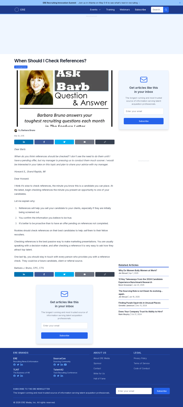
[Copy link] (105, 142)
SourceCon (59, 358)
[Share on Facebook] (44, 142)
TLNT (16, 369)
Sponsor (97, 363)
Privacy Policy (140, 358)
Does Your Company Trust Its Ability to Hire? (141, 311)
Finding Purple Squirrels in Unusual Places (140, 303)
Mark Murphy (124, 314)
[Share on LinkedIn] (23, 142)
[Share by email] (84, 142)
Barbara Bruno (28, 130)
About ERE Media (102, 358)
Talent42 (58, 369)
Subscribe (64, 335)
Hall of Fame (99, 378)
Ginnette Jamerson (126, 305)
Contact (97, 368)
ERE (15, 358)
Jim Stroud (123, 273)
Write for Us (99, 373)
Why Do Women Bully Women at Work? (138, 270)
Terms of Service (142, 363)
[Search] (166, 10)
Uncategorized (20, 67)
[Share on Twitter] (64, 142)
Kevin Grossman (125, 285)
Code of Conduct (142, 368)
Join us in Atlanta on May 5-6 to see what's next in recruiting (91, 3)
